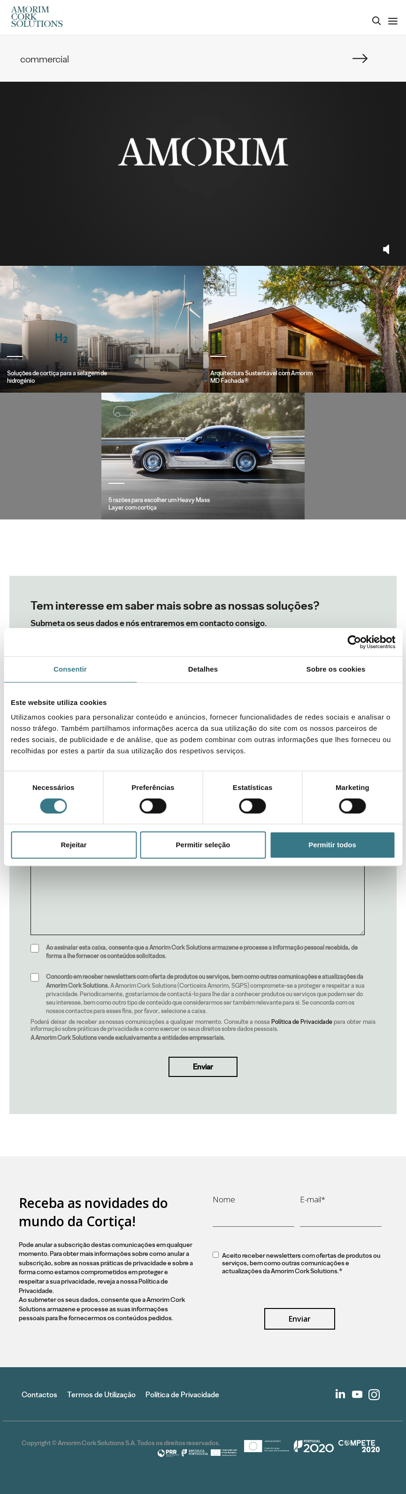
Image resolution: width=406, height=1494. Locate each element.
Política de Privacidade (302, 1021)
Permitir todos (332, 845)
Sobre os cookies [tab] (336, 669)
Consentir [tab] (70, 669)
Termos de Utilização (101, 1394)
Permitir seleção (203, 845)
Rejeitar (73, 845)
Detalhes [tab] (203, 669)
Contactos (39, 1394)
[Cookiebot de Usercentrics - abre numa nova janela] (354, 642)
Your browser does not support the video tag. (203, 152)
